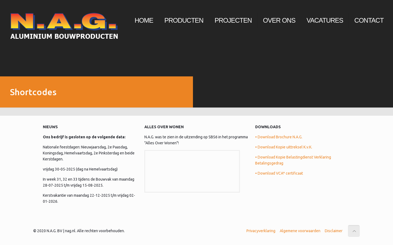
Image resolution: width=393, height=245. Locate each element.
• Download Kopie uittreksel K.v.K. (283, 147)
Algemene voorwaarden (300, 231)
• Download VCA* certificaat (279, 173)
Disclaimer (334, 231)
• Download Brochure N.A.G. (278, 137)
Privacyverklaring (260, 231)
